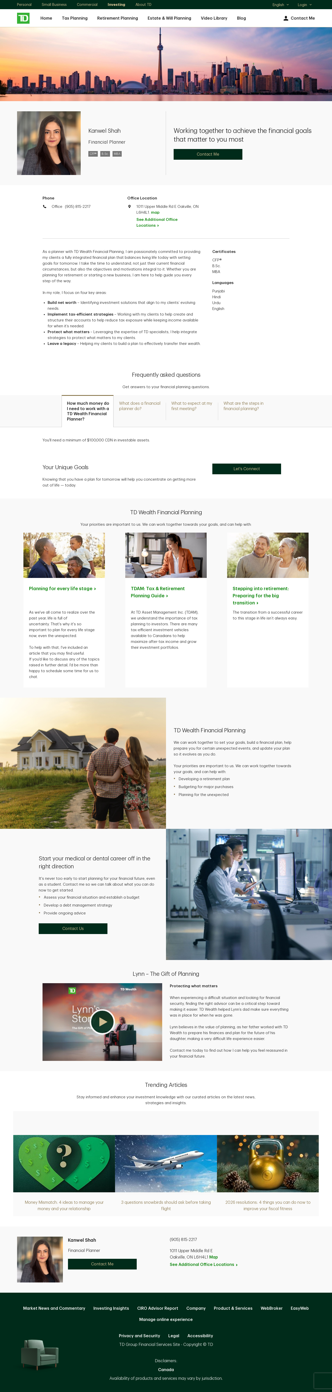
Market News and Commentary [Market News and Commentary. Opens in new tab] (54, 1308)
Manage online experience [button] (166, 1320)
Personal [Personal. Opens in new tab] (24, 4)
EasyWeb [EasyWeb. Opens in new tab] (300, 1308)
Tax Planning (75, 18)
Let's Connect (246, 469)
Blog (241, 18)
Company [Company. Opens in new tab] (196, 1308)
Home (46, 18)
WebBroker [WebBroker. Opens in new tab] (272, 1308)
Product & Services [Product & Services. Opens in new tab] (233, 1308)
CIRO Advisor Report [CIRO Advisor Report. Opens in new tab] (157, 1308)
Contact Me (298, 18)
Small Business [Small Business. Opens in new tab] (54, 4)
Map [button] (213, 1257)
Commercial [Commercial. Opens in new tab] (87, 4)
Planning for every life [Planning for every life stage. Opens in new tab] (63, 588)
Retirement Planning (117, 18)
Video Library (214, 18)
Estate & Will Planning (169, 18)
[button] (102, 1022)
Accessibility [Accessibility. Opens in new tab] (200, 1336)
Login (305, 5)
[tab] (88, 411)
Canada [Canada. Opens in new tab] (166, 1370)
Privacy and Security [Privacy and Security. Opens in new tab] (139, 1336)
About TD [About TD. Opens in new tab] (143, 4)
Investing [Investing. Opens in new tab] (116, 4)
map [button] (155, 212)
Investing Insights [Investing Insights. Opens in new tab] (111, 1308)
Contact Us (73, 929)
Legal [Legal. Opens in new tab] (173, 1336)
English (281, 5)
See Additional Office (156, 222)
